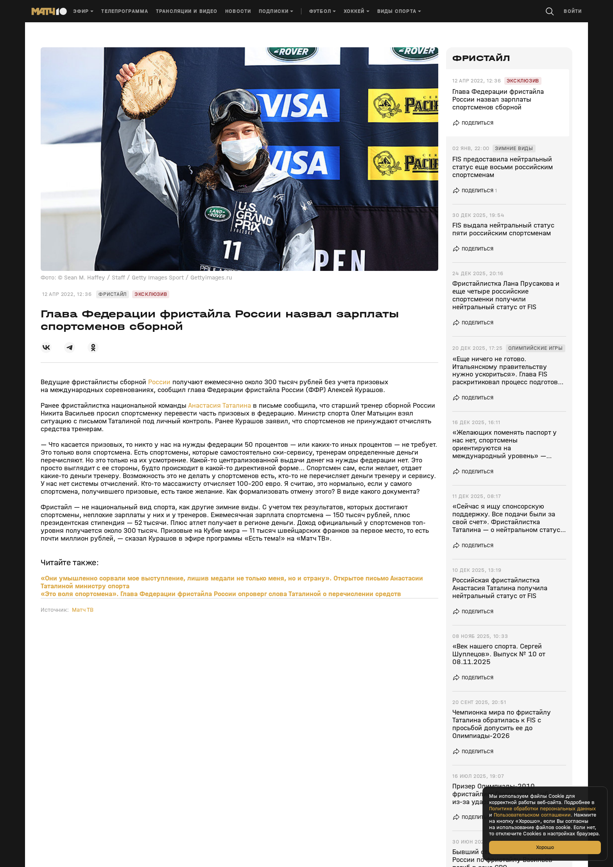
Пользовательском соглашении (532, 815)
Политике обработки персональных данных (542, 809)
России (160, 382)
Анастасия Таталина (219, 405)
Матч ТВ (82, 609)
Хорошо (545, 847)
